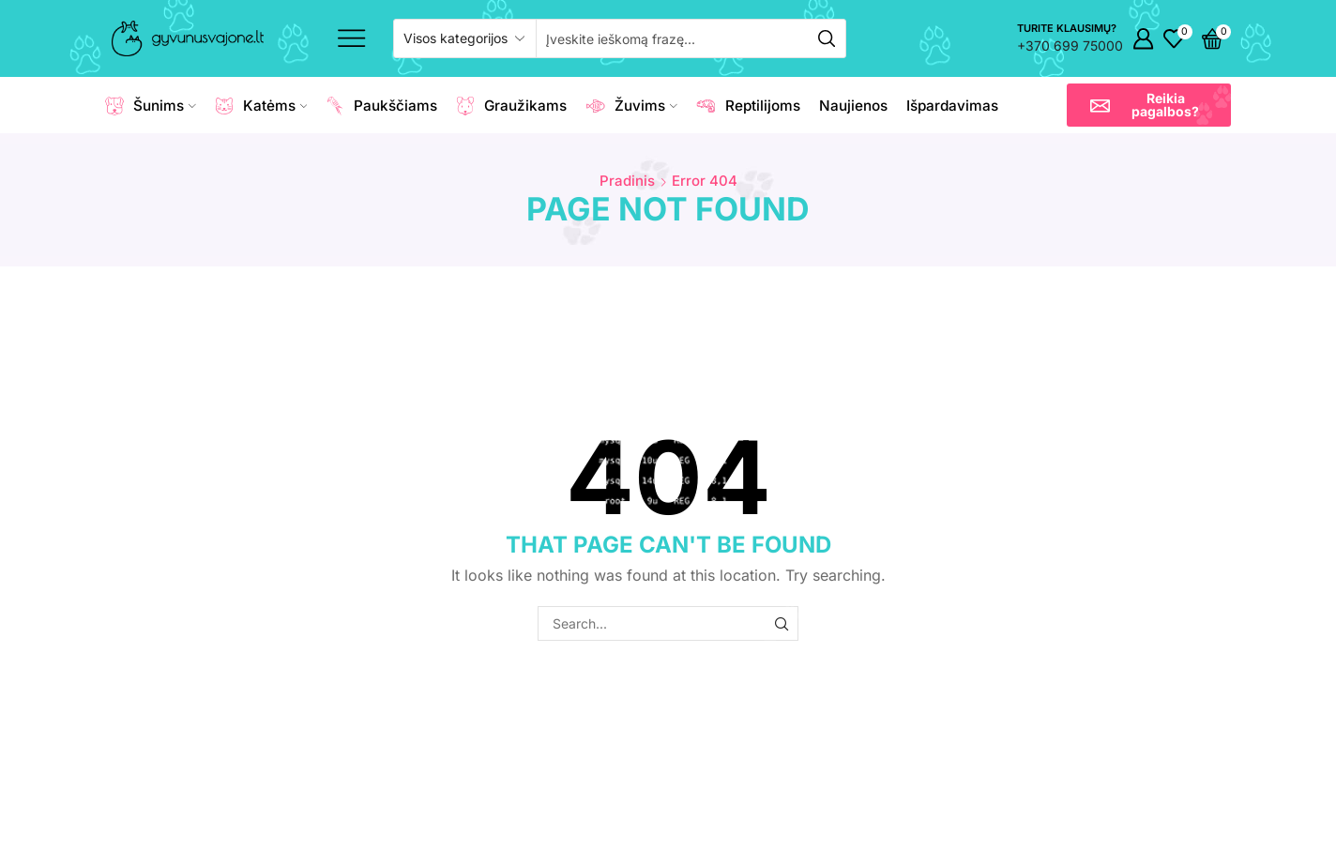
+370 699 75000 (1070, 45)
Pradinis (627, 181)
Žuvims (631, 106)
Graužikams (511, 106)
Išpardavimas (952, 105)
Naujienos (853, 105)
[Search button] (826, 38)
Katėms (261, 106)
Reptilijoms (748, 106)
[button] (1149, 105)
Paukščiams (381, 106)
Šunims (150, 106)
